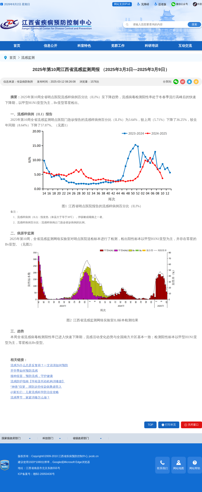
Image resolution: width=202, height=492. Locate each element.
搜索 (194, 24)
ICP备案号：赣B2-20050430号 (36, 474)
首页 (16, 45)
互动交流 (185, 45)
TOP (150, 424)
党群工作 (118, 45)
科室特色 (84, 45)
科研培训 (151, 45)
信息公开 (50, 45)
